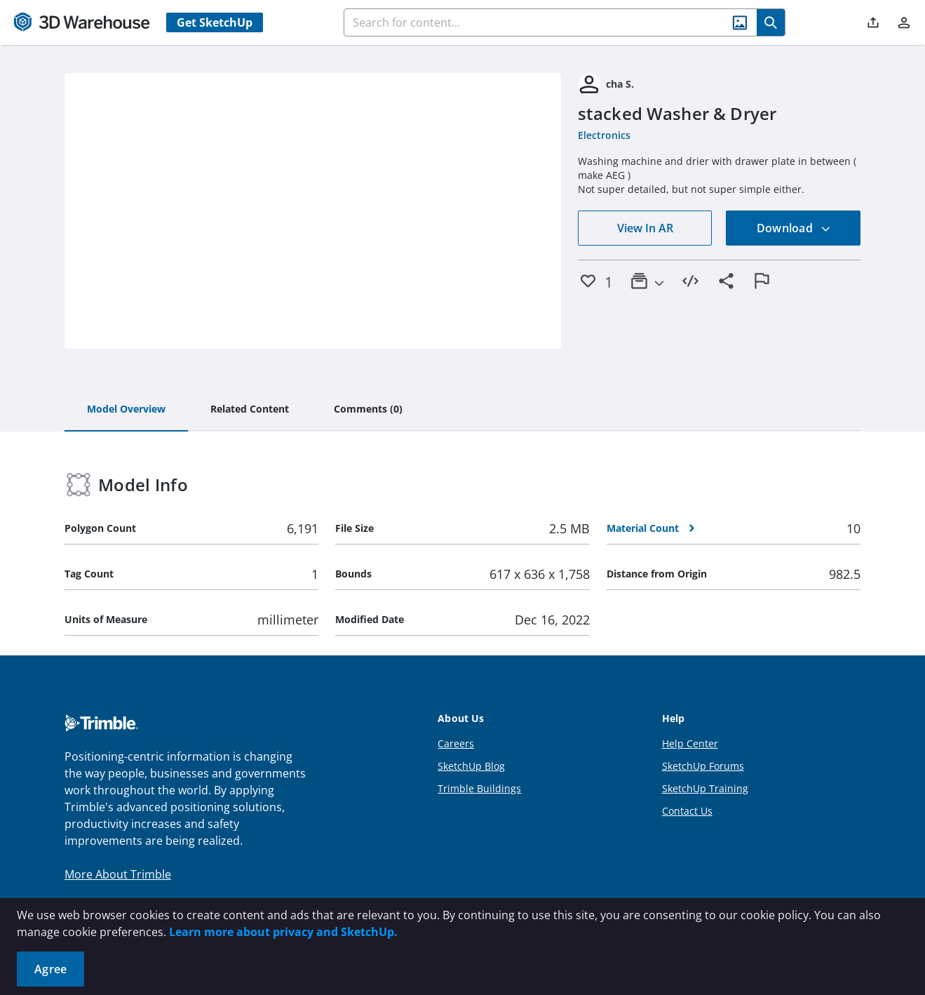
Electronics (604, 135)
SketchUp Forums (703, 766)
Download (794, 228)
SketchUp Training (705, 788)
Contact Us (687, 810)
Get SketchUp (214, 22)
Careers (456, 743)
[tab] (126, 410)
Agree (50, 969)
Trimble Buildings (479, 788)
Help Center (690, 743)
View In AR (645, 228)
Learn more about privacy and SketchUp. (283, 932)
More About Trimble (118, 874)
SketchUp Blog (471, 766)
